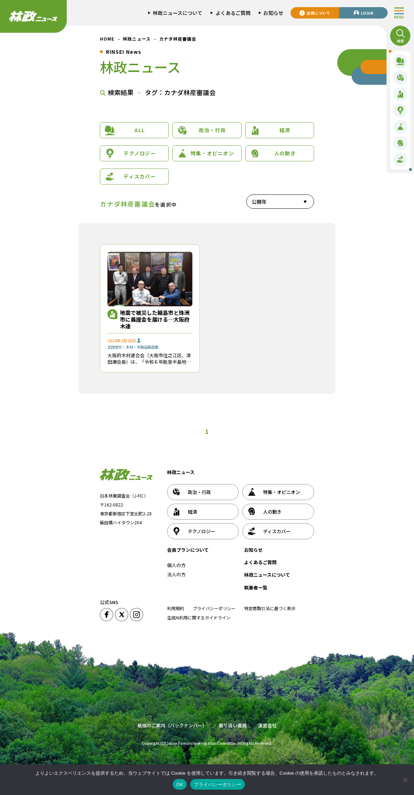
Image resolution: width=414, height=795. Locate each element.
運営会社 (267, 725)
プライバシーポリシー (214, 608)
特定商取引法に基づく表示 (270, 608)
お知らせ (253, 549)
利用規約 (175, 608)
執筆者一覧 (255, 587)
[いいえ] (405, 779)
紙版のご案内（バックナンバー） (172, 725)
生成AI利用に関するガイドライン (199, 617)
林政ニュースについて (267, 574)
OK (179, 784)
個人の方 (176, 565)
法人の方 (176, 574)
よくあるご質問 (260, 562)
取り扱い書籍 (233, 725)
